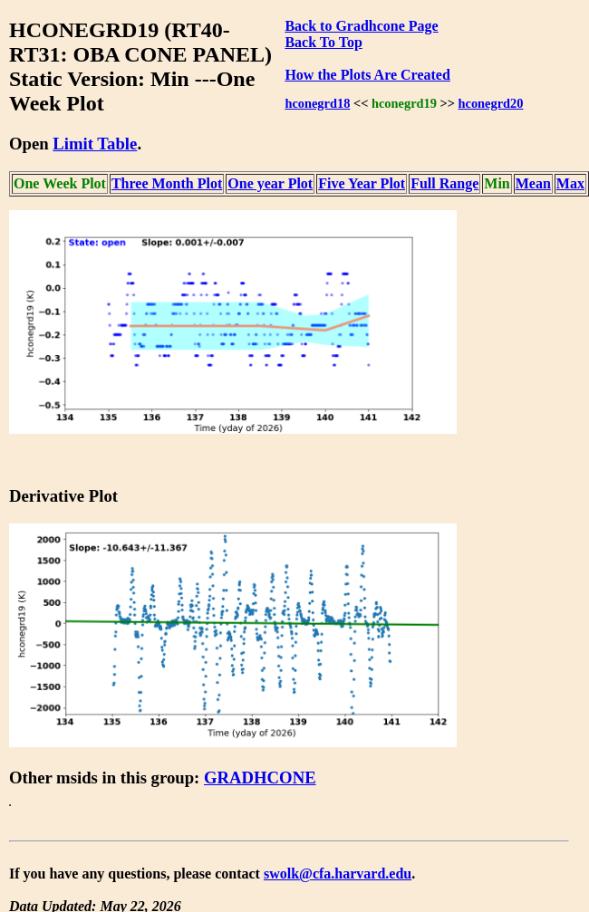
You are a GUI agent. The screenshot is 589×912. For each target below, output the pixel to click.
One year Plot (270, 183)
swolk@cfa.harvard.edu (337, 873)
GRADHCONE (260, 777)
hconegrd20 (491, 103)
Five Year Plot (361, 183)
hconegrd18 (317, 103)
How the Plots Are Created (367, 74)
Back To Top (323, 42)
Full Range (444, 183)
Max (570, 183)
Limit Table (95, 143)
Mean (533, 183)
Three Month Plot (166, 183)
